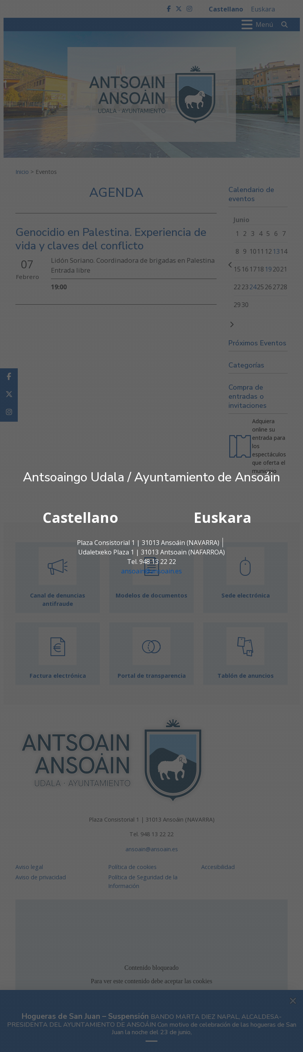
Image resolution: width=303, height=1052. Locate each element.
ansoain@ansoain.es (151, 571)
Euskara (222, 517)
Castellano (80, 517)
